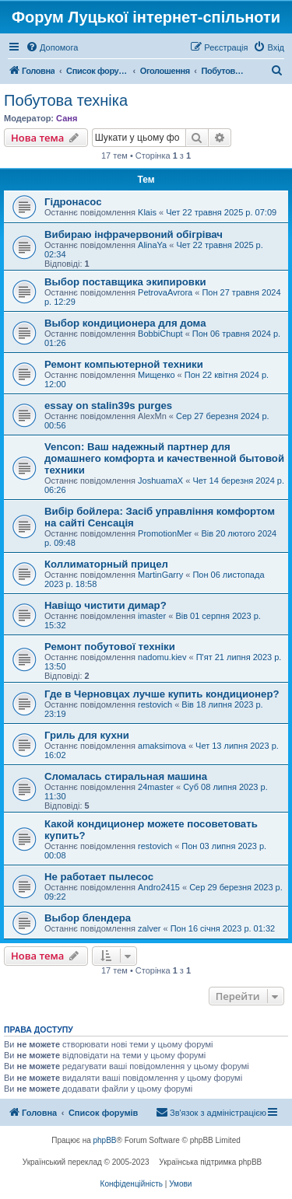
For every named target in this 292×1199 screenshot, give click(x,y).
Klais (147, 212)
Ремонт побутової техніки (109, 646)
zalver (149, 928)
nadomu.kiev (162, 657)
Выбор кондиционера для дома (125, 323)
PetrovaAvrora (165, 292)
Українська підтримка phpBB (210, 1162)
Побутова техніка (66, 100)
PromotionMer (165, 533)
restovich (155, 704)
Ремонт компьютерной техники (123, 364)
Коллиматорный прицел (106, 564)
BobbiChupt (160, 333)
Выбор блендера (87, 918)
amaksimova (162, 745)
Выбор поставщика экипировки (125, 282)
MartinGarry (160, 574)
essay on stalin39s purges (108, 405)
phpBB (105, 1140)
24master (156, 787)
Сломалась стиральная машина (125, 776)
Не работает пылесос (98, 877)
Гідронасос (72, 202)
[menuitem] (52, 47)
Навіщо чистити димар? (105, 605)
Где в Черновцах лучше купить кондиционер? (162, 694)
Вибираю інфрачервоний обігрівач (133, 234)
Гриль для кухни (86, 735)
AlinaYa (152, 245)
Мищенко (156, 374)
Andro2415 (159, 887)
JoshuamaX (160, 480)
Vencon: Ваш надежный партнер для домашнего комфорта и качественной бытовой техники (164, 458)
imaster (152, 615)
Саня (66, 118)
